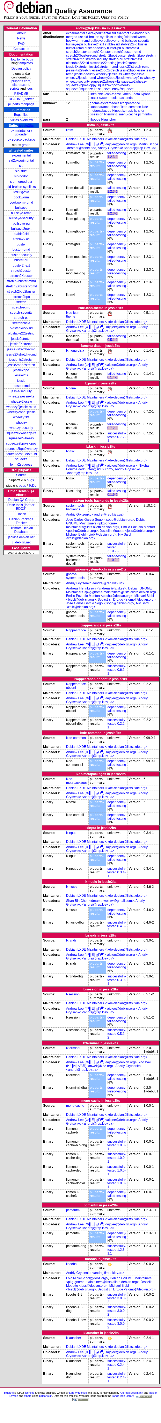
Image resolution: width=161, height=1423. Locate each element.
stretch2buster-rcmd (21, 281)
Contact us (21, 49)
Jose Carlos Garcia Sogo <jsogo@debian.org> (100, 519)
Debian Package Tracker (21, 521)
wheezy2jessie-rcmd (21, 407)
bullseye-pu (21, 223)
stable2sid (21, 234)
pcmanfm (145, 114)
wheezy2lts (21, 417)
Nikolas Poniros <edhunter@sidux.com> (107, 467)
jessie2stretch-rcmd (21, 349)
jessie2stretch (21, 338)
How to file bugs (21, 59)
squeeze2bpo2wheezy (21, 449)
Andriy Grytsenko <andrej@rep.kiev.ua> (127, 148)
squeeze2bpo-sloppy (21, 443)
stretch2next (21, 323)
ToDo (32, 485)
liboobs (95, 119)
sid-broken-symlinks (21, 187)
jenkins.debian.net (21, 537)
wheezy (21, 422)
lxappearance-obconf (105, 107)
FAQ (21, 43)
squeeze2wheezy (21, 438)
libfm (93, 94)
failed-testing (116, 153)
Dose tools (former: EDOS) (21, 506)
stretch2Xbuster (21, 275)
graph (26, 145)
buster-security (21, 255)
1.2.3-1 (112, 157)
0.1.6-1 (112, 494)
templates (26, 63)
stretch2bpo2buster (21, 291)
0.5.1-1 (112, 340)
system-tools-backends (116, 98)
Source (21, 475)
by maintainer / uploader (21, 132)
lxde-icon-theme (109, 94)
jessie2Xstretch (21, 344)
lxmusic (127, 110)
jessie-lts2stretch (21, 359)
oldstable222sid (21, 328)
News (21, 38)
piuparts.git (45, 1395)
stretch (21, 302)
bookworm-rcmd (21, 202)
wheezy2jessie (21, 401)
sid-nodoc (21, 176)
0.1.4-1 (112, 377)
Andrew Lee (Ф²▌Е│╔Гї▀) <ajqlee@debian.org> (101, 144)
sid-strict (21, 171)
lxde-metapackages (76, 780)
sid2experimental (21, 160)
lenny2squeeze (21, 464)
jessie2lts (26, 125)
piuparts (9, 1392)
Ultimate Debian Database (21, 530)
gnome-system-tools (104, 103)
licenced (30, 1392)
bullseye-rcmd (21, 213)
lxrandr (139, 110)
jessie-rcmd (21, 386)
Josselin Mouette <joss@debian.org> (127, 530)
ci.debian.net (21, 542)
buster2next (21, 265)
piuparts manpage (21, 104)
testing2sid (21, 192)
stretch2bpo (21, 297)
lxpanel (146, 94)
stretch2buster (21, 270)
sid (21, 165)
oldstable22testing (21, 333)
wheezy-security (21, 427)
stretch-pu (21, 317)
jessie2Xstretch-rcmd (21, 354)
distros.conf (20, 85)
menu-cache (128, 114)
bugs (30, 480)
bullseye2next (21, 228)
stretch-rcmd (21, 307)
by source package (21, 139)
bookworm (21, 197)
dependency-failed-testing (116, 164)
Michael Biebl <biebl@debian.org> (91, 534)
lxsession (96, 114)
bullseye (21, 207)
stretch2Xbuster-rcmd (21, 286)
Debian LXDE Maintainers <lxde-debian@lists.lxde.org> (106, 139)
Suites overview (21, 120)
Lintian (21, 514)
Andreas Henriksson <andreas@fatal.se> (96, 588)
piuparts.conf (20, 81)
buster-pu (21, 260)
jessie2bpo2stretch (21, 365)
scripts (14, 88)
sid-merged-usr (21, 181)
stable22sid (21, 239)
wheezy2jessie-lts (21, 396)
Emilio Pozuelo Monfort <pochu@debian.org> (99, 596)
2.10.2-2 (113, 551)
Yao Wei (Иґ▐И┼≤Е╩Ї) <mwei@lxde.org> (108, 1064)
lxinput (117, 110)
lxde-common (131, 107)
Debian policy (21, 68)
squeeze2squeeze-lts (21, 454)
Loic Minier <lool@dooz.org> (87, 1278)
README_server (21, 99)
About (21, 33)
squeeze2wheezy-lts (21, 433)
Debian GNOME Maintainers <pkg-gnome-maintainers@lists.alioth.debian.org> (106, 523)
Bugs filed (21, 114)
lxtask (94, 98)
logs (30, 88)
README (21, 93)
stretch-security (21, 312)
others (27, 1395)
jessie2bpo (21, 370)
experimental (21, 155)
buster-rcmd (21, 249)
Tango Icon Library (123, 1395)
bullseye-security (21, 218)
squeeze (21, 459)
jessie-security (21, 391)
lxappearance (130, 103)
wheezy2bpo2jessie (21, 412)
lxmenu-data (131, 94)
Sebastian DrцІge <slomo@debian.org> (127, 599)
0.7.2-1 (112, 428)
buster (21, 244)
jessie (21, 380)
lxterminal (111, 114)
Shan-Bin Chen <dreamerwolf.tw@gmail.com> (100, 900)
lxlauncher (108, 119)
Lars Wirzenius (78, 1392)
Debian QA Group (21, 500)
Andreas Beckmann (131, 1392)
